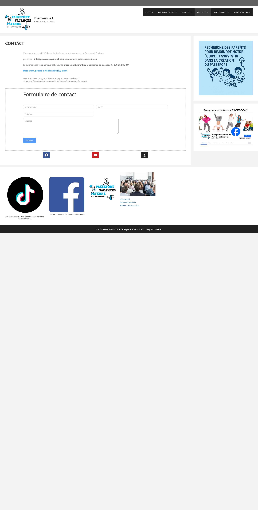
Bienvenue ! (43, 18)
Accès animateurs (242, 12)
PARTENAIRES (223, 12)
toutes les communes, (128, 202)
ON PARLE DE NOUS (167, 12)
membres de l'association (130, 206)
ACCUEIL (149, 12)
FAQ (59, 70)
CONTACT (204, 12)
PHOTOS (188, 12)
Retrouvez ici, (125, 199)
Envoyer (29, 140)
